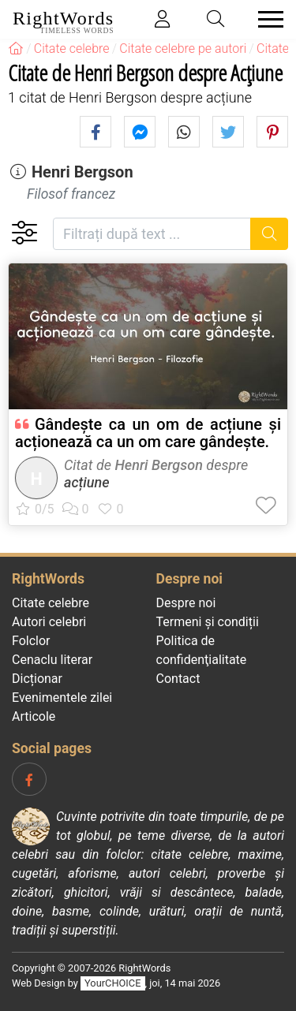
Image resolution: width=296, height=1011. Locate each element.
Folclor (31, 640)
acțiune (87, 482)
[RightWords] (16, 48)
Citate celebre (50, 602)
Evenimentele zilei (62, 697)
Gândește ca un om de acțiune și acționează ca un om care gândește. (148, 433)
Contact (178, 678)
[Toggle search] (216, 19)
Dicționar (37, 678)
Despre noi (186, 602)
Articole (33, 716)
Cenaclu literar (52, 659)
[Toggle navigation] (266, 19)
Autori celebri (49, 621)
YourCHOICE (112, 983)
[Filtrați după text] (152, 234)
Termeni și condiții (207, 621)
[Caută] (269, 234)
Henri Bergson (82, 171)
